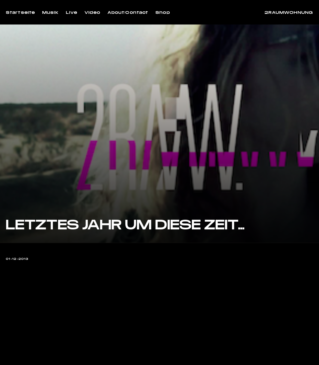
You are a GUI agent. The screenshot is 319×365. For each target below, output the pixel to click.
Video (92, 12)
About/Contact (128, 12)
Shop (163, 12)
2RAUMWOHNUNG (289, 12)
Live (71, 12)
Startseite (20, 12)
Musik (50, 12)
